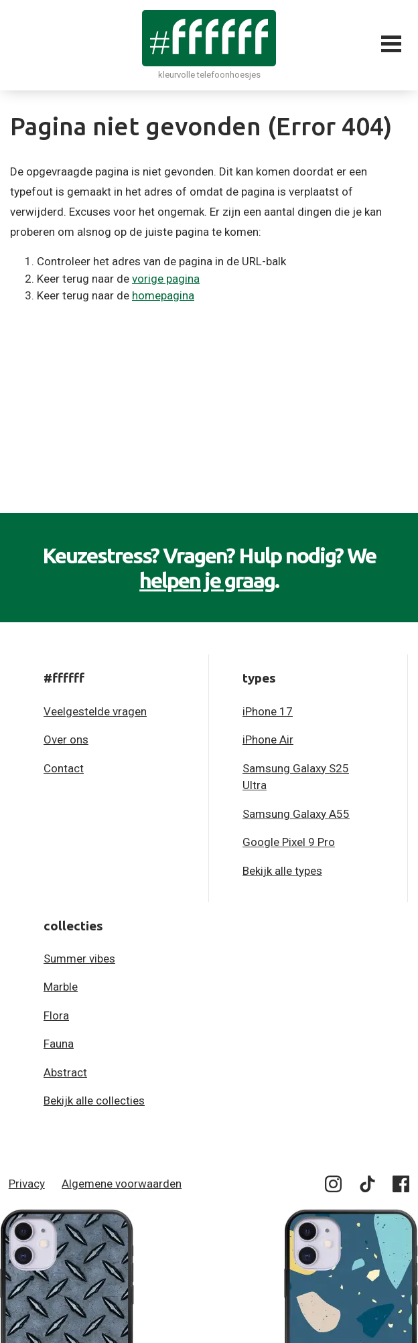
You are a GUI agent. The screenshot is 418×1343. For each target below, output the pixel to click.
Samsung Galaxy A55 (296, 814)
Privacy (27, 1183)
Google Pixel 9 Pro (288, 842)
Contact (64, 768)
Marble (61, 986)
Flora (56, 1015)
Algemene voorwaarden (122, 1183)
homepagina (163, 295)
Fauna (59, 1043)
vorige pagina (166, 278)
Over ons (66, 739)
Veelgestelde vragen (95, 711)
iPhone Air (267, 739)
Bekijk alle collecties (94, 1100)
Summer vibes (79, 958)
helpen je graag (207, 580)
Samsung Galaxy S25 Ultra (295, 777)
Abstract (65, 1072)
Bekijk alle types (282, 870)
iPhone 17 (267, 711)
